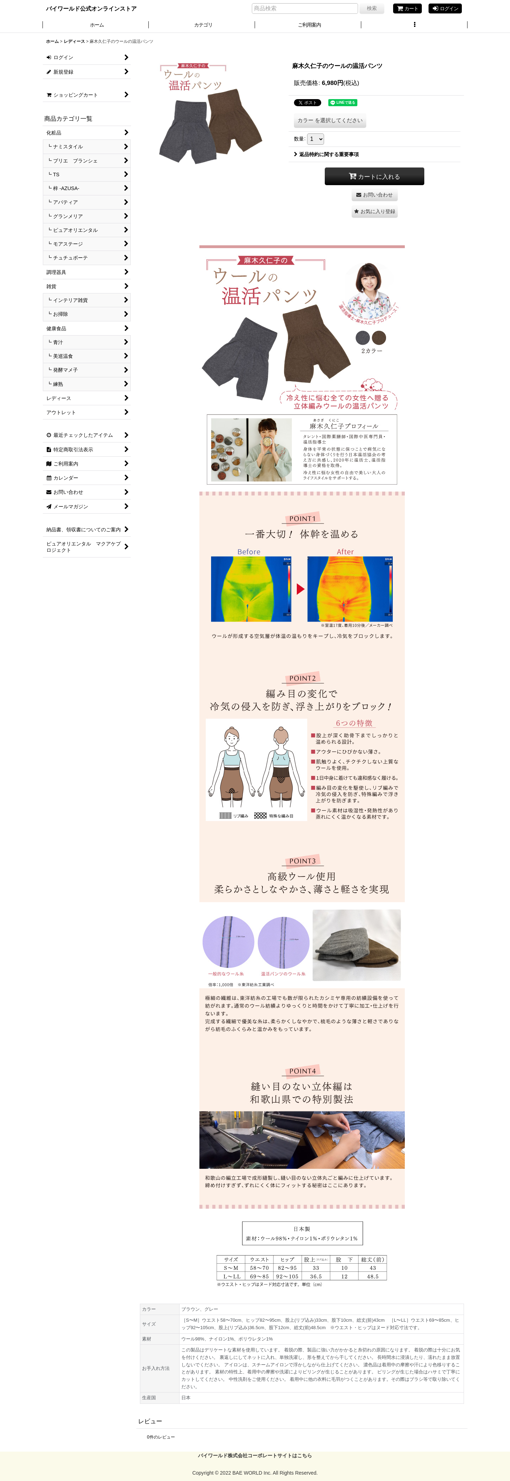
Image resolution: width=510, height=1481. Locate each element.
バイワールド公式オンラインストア (91, 8)
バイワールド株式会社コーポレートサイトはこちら (255, 1455)
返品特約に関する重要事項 (326, 154)
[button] (414, 25)
